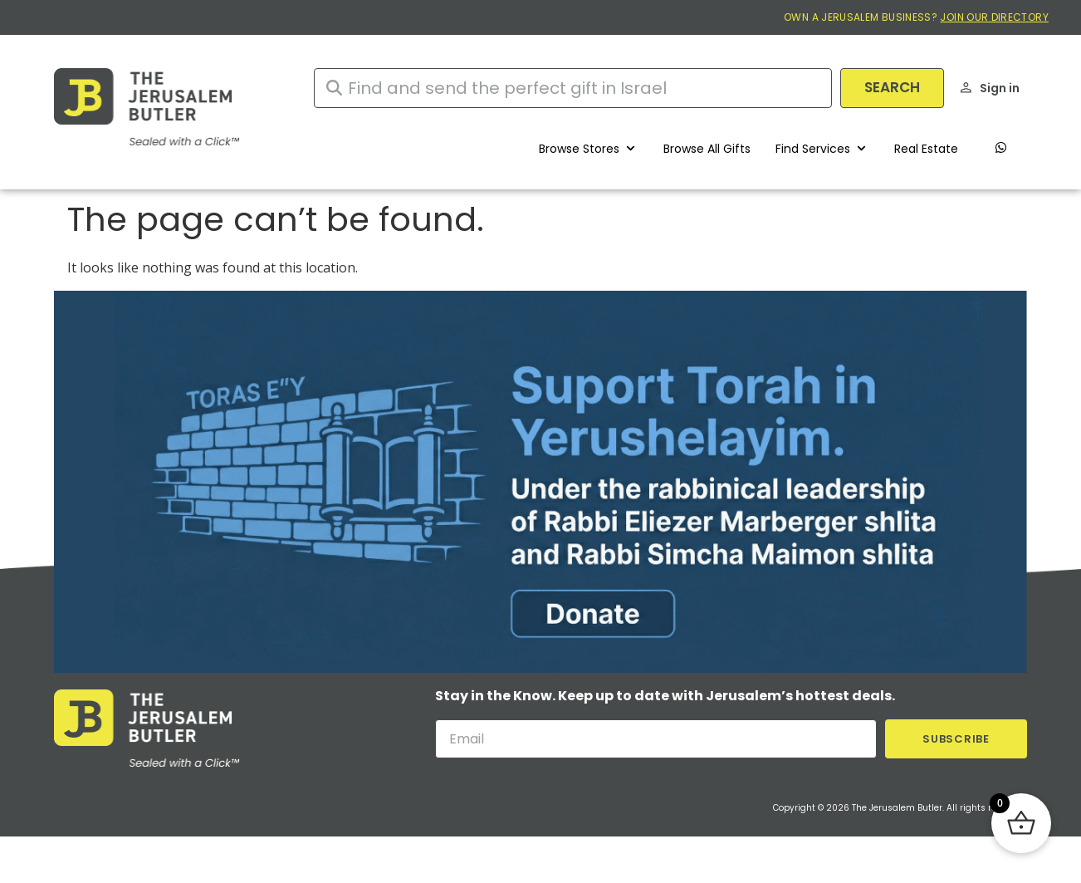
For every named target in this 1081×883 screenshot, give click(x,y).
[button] (589, 149)
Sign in (1000, 88)
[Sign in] (966, 87)
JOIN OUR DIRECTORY (994, 17)
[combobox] (573, 88)
